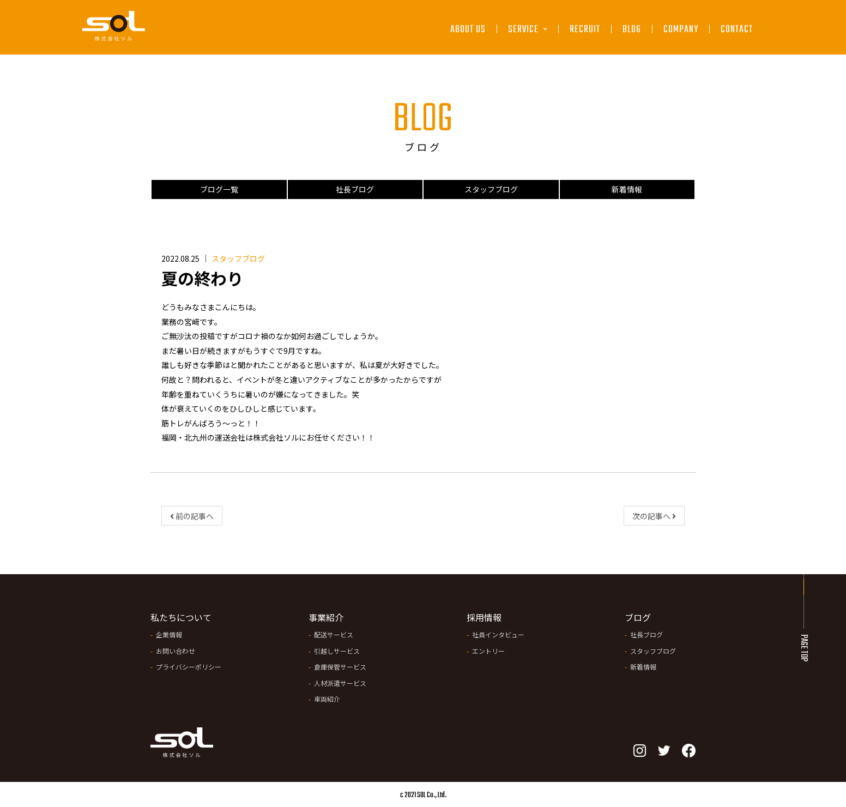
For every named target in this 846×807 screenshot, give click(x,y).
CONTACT (737, 30)
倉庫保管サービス (340, 666)
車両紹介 (327, 698)
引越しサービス (337, 650)
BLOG (632, 30)
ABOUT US (468, 30)
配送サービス (333, 634)
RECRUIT (585, 30)
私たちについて (180, 617)
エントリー (488, 650)
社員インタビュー (498, 634)
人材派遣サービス (340, 683)
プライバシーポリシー (188, 666)
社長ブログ (355, 189)
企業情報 (169, 634)
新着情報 (627, 189)
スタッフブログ (491, 189)
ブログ (638, 617)
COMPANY (680, 30)
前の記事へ (192, 519)
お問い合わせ (175, 650)
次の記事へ (654, 519)
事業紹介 (326, 617)
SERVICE (527, 30)
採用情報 (484, 617)
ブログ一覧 (219, 189)
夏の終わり (202, 278)
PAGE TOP (803, 647)
